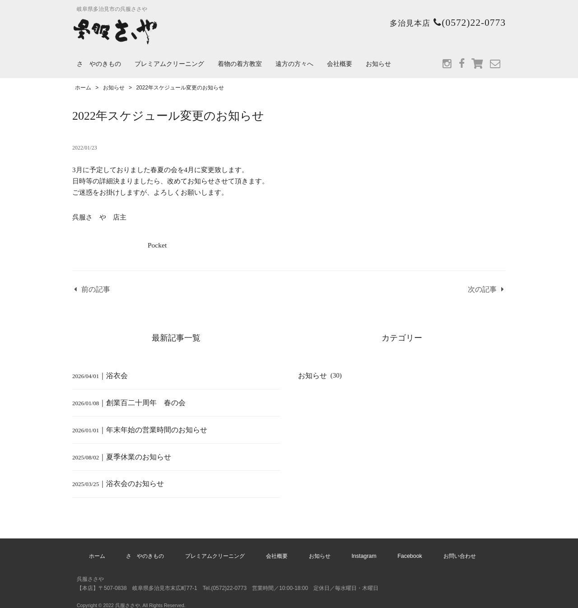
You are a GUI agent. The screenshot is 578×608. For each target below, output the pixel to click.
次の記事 (483, 289)
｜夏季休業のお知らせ (119, 453)
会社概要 (339, 63)
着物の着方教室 (240, 63)
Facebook (399, 549)
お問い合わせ (445, 549)
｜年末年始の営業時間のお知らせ (136, 426)
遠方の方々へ (294, 63)
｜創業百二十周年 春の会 (129, 400)
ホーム (111, 549)
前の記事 (94, 289)
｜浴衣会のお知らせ (116, 479)
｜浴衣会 (99, 374)
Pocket (157, 245)
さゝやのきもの (99, 63)
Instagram (358, 549)
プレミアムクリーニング (169, 63)
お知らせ (378, 63)
